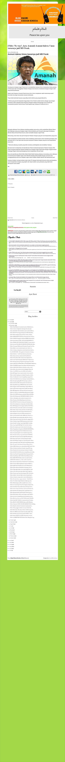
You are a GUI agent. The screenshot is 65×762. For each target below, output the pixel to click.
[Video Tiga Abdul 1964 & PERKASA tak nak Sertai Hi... (21, 384)
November (12, 325)
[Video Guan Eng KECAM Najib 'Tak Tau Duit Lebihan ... (21, 425)
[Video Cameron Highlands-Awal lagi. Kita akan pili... (21, 328)
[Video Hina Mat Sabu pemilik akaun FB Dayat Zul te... (21, 486)
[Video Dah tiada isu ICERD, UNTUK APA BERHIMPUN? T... (22, 340)
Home (32, 41)
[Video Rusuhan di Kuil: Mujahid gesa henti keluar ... (20, 400)
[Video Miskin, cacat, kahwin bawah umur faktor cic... (21, 348)
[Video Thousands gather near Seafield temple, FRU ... (21, 432)
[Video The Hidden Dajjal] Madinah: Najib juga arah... (21, 480)
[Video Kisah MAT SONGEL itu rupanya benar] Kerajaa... (21, 500)
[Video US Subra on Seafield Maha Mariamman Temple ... (22, 392)
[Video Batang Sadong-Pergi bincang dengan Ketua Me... (22, 361)
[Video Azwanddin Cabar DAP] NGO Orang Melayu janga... (22, 442)
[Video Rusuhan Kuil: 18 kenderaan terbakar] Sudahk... (21, 450)
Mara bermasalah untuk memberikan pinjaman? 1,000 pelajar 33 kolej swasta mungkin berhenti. (29, 245)
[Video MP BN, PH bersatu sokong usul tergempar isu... (21, 402)
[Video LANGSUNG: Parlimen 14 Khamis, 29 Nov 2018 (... (21, 367)
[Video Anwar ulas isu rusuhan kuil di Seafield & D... (20, 355)
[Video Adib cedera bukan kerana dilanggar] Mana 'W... (21, 369)
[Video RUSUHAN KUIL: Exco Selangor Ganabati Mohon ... (22, 379)
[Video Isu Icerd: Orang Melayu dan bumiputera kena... (21, 496)
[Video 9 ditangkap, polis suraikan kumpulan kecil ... (21, 398)
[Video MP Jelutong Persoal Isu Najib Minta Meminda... (21, 436)
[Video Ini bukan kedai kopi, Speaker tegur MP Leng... (21, 448)
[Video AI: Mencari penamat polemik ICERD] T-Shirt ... (21, 513)
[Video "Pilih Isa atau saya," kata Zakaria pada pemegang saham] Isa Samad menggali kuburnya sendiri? (31, 252)
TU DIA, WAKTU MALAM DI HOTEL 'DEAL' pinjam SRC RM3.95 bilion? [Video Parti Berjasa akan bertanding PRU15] (32, 241)
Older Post (55, 217)
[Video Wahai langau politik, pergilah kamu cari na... (21, 482)
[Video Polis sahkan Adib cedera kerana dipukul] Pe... (21, 357)
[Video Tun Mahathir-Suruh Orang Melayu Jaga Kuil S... (21, 377)
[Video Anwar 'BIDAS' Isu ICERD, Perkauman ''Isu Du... (21, 515)
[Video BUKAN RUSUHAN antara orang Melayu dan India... (22, 452)
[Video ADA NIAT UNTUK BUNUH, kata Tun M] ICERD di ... (22, 330)
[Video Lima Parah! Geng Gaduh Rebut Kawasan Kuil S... (22, 454)
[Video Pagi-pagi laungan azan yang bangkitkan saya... (21, 469)
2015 (10, 544)
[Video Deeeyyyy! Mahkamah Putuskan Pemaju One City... (22, 346)
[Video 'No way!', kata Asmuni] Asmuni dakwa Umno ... (21, 444)
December (12, 323)
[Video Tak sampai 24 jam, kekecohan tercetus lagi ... (21, 427)
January (12, 538)
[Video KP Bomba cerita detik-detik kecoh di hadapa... (21, 407)
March (11, 534)
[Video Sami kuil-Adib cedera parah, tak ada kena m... (21, 382)
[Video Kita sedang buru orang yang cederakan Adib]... (21, 404)
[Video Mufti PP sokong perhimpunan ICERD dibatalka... (22, 332)
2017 (10, 540)
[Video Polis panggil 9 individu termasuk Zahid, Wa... (21, 507)
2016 (10, 542)
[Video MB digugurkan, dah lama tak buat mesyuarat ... (21, 390)
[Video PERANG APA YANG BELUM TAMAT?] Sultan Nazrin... (22, 342)
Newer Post (10, 217)
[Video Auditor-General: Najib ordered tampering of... (21, 475)
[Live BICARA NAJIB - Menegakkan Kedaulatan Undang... (22, 352)
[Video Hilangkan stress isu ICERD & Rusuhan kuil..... (21, 413)
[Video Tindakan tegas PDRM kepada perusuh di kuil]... (21, 421)
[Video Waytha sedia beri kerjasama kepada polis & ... (21, 506)
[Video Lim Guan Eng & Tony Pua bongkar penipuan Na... (22, 484)
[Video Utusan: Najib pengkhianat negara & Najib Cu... (21, 463)
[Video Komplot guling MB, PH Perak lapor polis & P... (21, 380)
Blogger (41, 223)
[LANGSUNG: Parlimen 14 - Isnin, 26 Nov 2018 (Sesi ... (21, 459)
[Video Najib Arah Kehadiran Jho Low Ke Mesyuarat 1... (21, 465)
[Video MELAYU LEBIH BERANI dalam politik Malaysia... (21, 502)
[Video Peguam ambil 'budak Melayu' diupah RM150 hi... (21, 386)
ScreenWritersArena (53, 558)
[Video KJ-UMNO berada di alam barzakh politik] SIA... (21, 511)
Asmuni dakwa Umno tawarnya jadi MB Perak (45, 175)
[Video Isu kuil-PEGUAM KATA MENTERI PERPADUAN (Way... (22, 344)
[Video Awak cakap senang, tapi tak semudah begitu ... (21, 409)
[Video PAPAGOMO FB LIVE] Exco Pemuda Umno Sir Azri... (22, 336)
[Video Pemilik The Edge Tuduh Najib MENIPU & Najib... (21, 423)
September (12, 522)
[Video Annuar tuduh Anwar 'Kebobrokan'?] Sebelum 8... (22, 461)
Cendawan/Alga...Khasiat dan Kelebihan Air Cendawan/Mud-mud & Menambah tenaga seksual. (29, 277)
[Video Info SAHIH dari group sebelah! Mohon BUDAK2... (22, 394)
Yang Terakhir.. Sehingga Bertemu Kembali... (18, 248)
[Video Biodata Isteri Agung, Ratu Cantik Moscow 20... (21, 490)
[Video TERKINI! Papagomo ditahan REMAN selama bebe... (22, 338)
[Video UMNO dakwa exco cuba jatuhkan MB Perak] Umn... (22, 446)
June (11, 528)
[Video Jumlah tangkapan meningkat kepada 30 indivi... (21, 375)
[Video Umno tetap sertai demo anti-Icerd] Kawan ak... (21, 488)
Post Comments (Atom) (20, 220)
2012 (10, 550)
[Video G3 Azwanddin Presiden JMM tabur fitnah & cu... (21, 415)
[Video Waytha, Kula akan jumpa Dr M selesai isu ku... (21, 411)
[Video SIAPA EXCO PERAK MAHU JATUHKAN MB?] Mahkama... (23, 363)
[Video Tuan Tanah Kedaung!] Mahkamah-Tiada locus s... (22, 359)
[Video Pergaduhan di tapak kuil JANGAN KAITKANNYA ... (22, 429)
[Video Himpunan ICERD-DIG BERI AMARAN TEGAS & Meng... (23, 504)
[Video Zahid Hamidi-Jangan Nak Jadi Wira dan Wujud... (21, 388)
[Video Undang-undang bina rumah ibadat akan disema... (22, 350)
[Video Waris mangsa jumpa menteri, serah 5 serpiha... (21, 334)
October (12, 520)
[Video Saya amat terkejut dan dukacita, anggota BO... (21, 419)
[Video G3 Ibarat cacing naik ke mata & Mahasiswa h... (21, 477)
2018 (10, 321)
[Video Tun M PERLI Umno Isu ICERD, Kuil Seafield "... (21, 371)
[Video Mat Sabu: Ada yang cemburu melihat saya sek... (21, 509)
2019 (10, 319)
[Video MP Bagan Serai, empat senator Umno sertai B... (21, 373)
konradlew (31, 223)
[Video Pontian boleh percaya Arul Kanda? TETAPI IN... (21, 434)
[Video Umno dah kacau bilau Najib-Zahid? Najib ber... (21, 471)
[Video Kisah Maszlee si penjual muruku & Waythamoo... (22, 327)
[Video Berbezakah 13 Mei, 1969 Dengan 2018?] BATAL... (21, 494)
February (12, 536)
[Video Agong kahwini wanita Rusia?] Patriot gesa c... (21, 492)
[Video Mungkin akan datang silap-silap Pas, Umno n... (21, 417)
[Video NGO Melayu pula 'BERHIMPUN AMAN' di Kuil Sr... (22, 396)
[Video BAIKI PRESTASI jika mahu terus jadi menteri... (21, 457)
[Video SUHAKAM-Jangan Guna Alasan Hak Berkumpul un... (22, 365)
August (11, 524)
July (11, 526)
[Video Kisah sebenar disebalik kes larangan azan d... (21, 467)
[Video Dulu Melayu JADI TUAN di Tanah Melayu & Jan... (21, 455)
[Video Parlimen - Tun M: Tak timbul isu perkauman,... (21, 354)
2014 (10, 546)
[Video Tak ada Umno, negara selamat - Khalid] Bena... (21, 479)
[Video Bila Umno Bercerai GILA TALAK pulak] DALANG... (22, 498)
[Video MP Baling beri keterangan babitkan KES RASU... (21, 405)
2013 (10, 548)
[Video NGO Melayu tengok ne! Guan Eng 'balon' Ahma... (22, 440)
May (11, 530)
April (11, 532)
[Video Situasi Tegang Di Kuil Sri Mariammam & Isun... (21, 430)
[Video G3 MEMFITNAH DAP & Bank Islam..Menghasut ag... (22, 517)
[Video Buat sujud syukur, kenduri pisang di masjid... (21, 438)
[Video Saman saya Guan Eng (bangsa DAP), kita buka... (22, 473)
